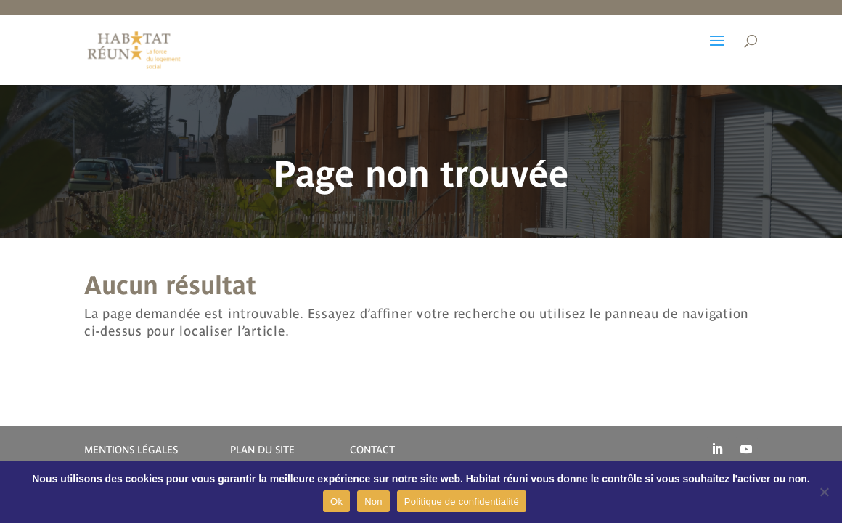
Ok (336, 501)
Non (373, 501)
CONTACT (372, 449)
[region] (421, 159)
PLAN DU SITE (262, 449)
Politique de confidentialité (461, 501)
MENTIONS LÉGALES (131, 449)
